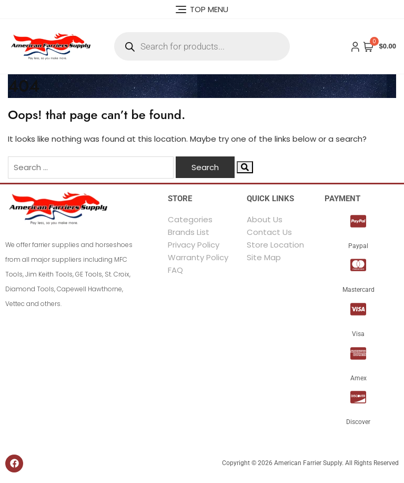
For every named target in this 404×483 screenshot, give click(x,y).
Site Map (264, 257)
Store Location (275, 244)
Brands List (188, 232)
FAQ (175, 269)
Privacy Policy (193, 244)
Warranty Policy (198, 257)
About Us (264, 219)
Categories (190, 219)
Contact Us (269, 232)
